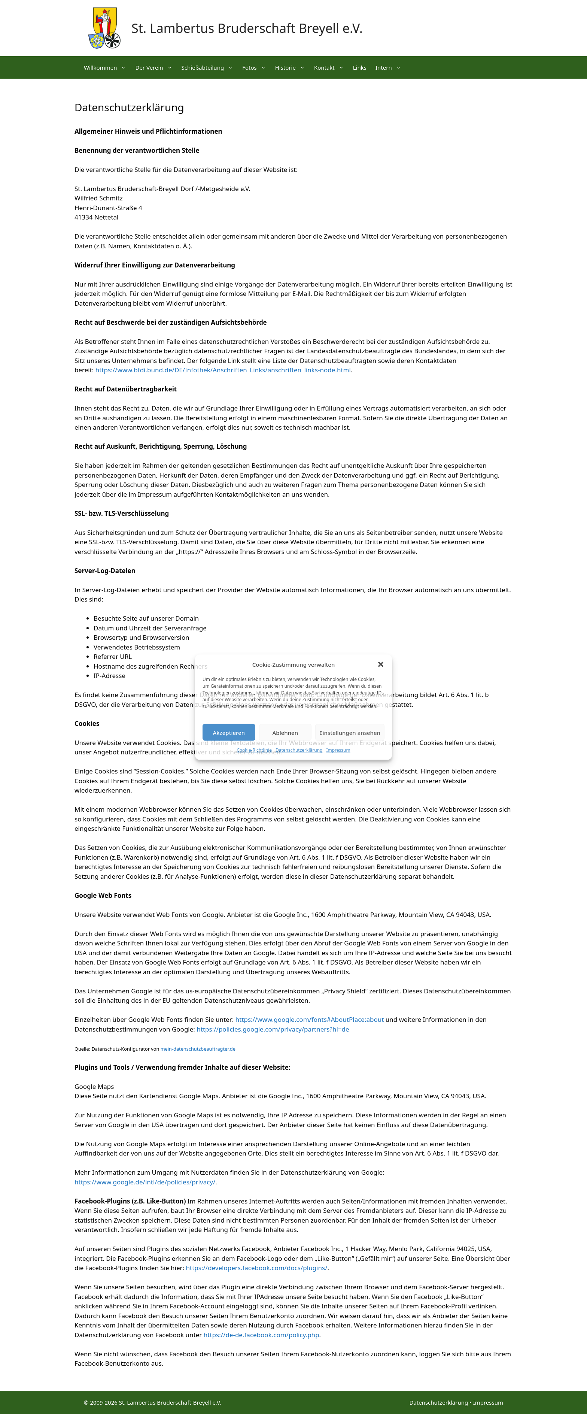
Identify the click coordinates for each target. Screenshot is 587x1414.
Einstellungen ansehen (349, 732)
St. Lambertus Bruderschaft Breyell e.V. (247, 28)
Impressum (338, 750)
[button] (380, 664)
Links (360, 67)
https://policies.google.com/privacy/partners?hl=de (273, 1029)
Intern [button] (390, 67)
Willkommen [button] (107, 67)
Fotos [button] (256, 67)
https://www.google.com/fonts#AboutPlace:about (309, 1019)
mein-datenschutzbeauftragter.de (198, 1048)
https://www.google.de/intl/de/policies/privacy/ (144, 1182)
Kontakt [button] (331, 67)
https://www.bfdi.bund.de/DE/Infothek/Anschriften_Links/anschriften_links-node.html (223, 370)
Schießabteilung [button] (210, 67)
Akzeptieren (229, 732)
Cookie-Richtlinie (254, 750)
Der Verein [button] (156, 67)
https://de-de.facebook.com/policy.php (261, 1334)
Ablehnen (285, 732)
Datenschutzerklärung (299, 750)
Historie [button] (292, 67)
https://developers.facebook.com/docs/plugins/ (257, 1267)
